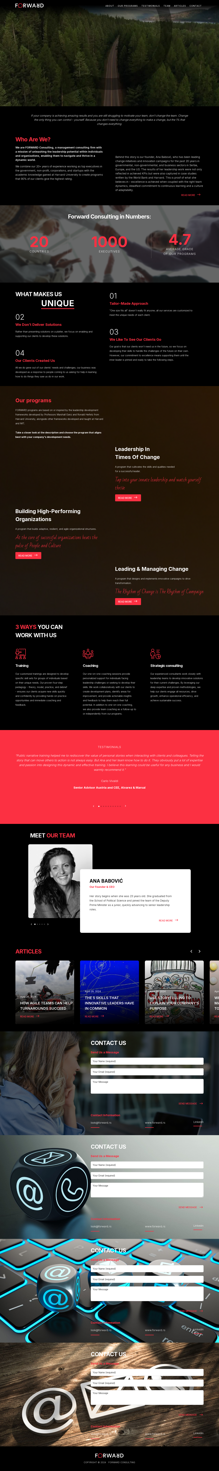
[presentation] (113, 1103)
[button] (93, 806)
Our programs (128, 6)
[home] (29, 6)
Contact (196, 6)
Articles (180, 6)
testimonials (150, 6)
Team (167, 6)
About (110, 6)
